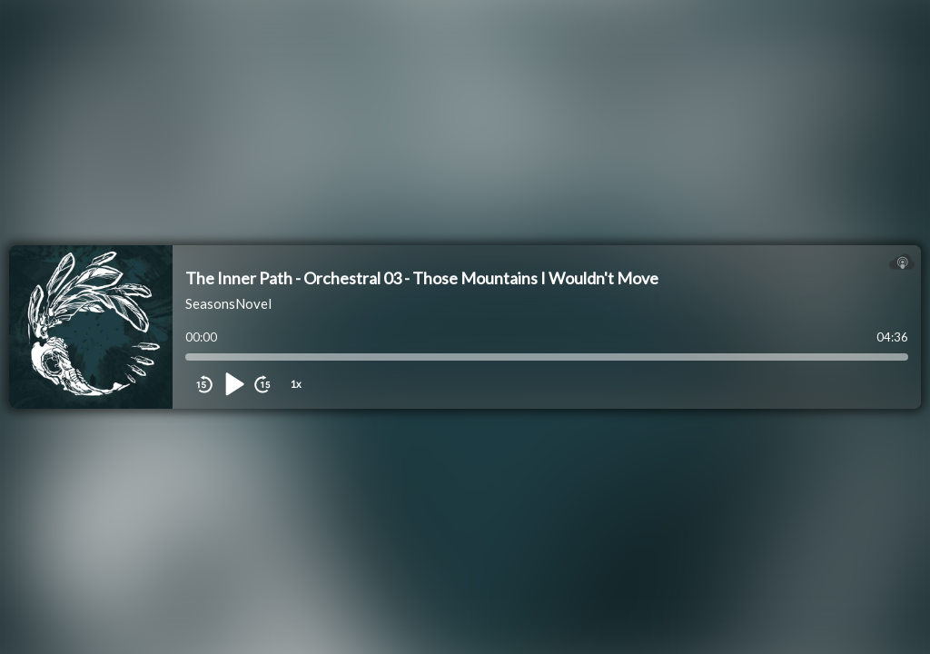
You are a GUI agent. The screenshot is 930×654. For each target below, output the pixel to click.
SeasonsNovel (228, 303)
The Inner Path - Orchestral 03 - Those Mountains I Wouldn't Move (421, 278)
